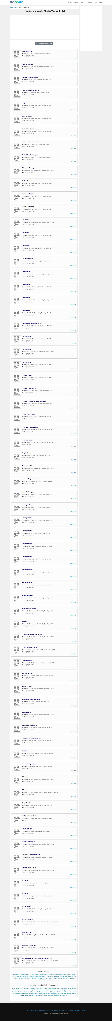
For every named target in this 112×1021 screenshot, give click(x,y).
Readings (61, 1010)
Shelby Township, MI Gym (57, 993)
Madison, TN (57, 978)
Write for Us (71, 1010)
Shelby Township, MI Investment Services (40, 991)
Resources (78, 1010)
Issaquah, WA (71, 978)
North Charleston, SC (42, 978)
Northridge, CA (25, 976)
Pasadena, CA (32, 976)
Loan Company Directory (52, 1010)
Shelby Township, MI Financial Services (34, 995)
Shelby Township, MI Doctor (68, 990)
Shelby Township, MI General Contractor (34, 990)
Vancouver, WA (38, 980)
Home (70, 2)
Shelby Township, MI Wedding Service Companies (55, 995)
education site (50, 980)
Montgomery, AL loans (28, 974)
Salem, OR (34, 978)
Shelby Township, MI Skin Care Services (21, 991)
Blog (96, 2)
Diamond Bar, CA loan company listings (57, 974)
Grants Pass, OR (27, 978)
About (100, 2)
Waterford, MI (68, 976)
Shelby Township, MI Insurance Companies (57, 988)
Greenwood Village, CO (41, 976)
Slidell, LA (62, 976)
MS (22, 978)
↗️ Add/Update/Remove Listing (44, 43)
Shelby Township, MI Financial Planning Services (39, 993)
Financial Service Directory (38, 1010)
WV (43, 980)
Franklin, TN (50, 978)
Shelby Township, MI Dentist (18, 988)
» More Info (73, 58)
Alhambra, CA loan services (41, 974)
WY (45, 980)
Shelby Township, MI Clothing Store (53, 990)
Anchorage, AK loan (18, 974)
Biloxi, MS (18, 978)
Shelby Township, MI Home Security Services (36, 988)
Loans (16, 7)
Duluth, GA (56, 976)
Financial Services (78, 2)
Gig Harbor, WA (63, 978)
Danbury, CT (50, 976)
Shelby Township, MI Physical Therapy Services (62, 991)
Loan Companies (88, 2)
